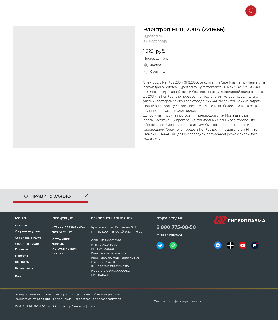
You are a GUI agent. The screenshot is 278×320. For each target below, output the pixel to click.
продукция (63, 218)
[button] (50, 198)
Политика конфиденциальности (177, 301)
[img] (160, 245)
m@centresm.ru (169, 235)
